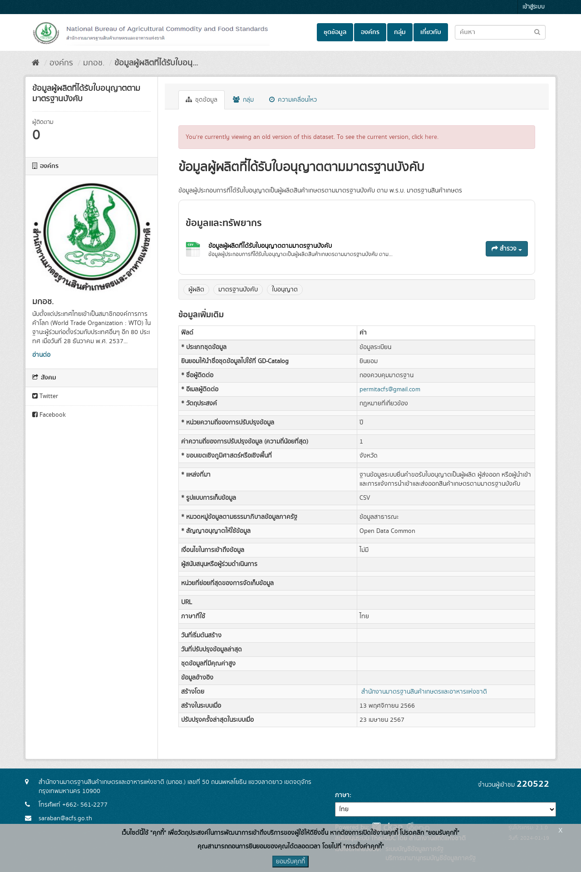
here (431, 137)
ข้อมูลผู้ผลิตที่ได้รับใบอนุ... (156, 63)
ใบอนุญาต (285, 289)
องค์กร (370, 32)
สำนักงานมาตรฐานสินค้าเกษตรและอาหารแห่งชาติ (424, 691)
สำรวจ (507, 248)
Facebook (49, 414)
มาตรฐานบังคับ (238, 289)
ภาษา (342, 795)
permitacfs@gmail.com (389, 389)
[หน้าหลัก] (35, 63)
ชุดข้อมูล (335, 32)
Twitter (45, 396)
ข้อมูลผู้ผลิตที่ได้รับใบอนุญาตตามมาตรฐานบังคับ (270, 246)
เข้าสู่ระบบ (533, 7)
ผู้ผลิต (196, 289)
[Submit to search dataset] (537, 31)
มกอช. (93, 63)
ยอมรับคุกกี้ (290, 861)
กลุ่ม (400, 32)
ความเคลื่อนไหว (293, 99)
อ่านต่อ (41, 355)
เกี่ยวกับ (430, 32)
